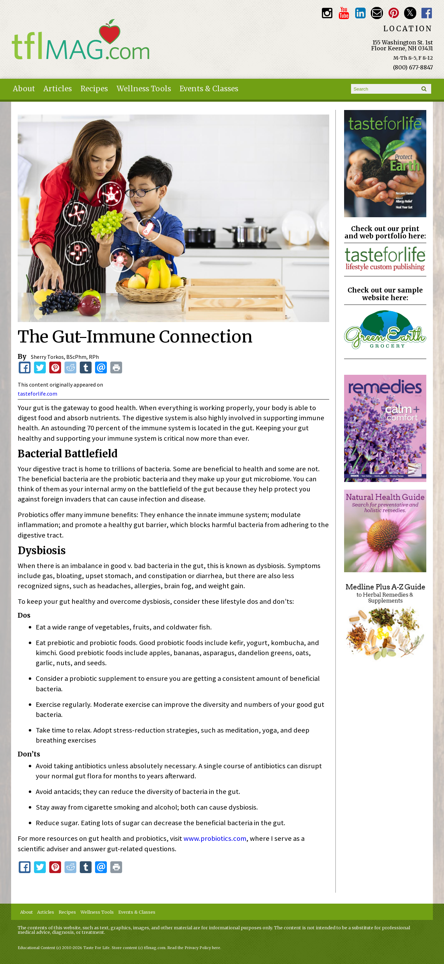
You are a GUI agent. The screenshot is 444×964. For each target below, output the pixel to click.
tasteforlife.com (37, 393)
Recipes (94, 88)
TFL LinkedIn (360, 13)
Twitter (410, 13)
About (24, 88)
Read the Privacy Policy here (194, 948)
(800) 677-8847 (413, 67)
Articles (57, 88)
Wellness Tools (144, 88)
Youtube (344, 13)
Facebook (427, 13)
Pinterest (393, 13)
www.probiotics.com (214, 838)
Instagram (327, 13)
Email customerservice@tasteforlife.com (377, 13)
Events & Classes (209, 88)
